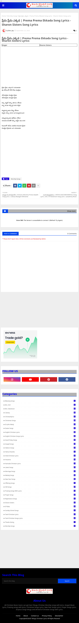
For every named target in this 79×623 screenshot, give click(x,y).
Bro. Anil (40, 405)
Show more (71, 211)
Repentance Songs (40, 499)
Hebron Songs (40, 448)
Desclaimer (59, 616)
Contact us (35, 616)
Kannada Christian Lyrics (40, 464)
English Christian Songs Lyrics (40, 436)
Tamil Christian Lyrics (40, 514)
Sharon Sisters (40, 503)
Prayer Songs (40, 495)
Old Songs (40, 487)
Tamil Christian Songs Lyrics (40, 518)
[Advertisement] (39, 311)
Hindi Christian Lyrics (40, 456)
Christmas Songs (40, 420)
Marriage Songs (40, 471)
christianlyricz (40, 417)
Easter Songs (40, 428)
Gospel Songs (40, 444)
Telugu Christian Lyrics (39, 618)
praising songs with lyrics (40, 491)
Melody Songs (40, 475)
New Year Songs (40, 479)
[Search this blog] (30, 581)
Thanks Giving (40, 522)
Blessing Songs (40, 401)
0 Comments (72, 233)
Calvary (40, 413)
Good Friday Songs (40, 440)
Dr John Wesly (40, 424)
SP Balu (40, 506)
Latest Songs (40, 467)
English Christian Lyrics (40, 432)
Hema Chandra (40, 452)
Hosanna (40, 460)
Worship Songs (12, 16)
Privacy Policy (47, 616)
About (25, 616)
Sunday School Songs (40, 510)
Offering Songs (40, 483)
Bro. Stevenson (40, 409)
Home (4, 16)
